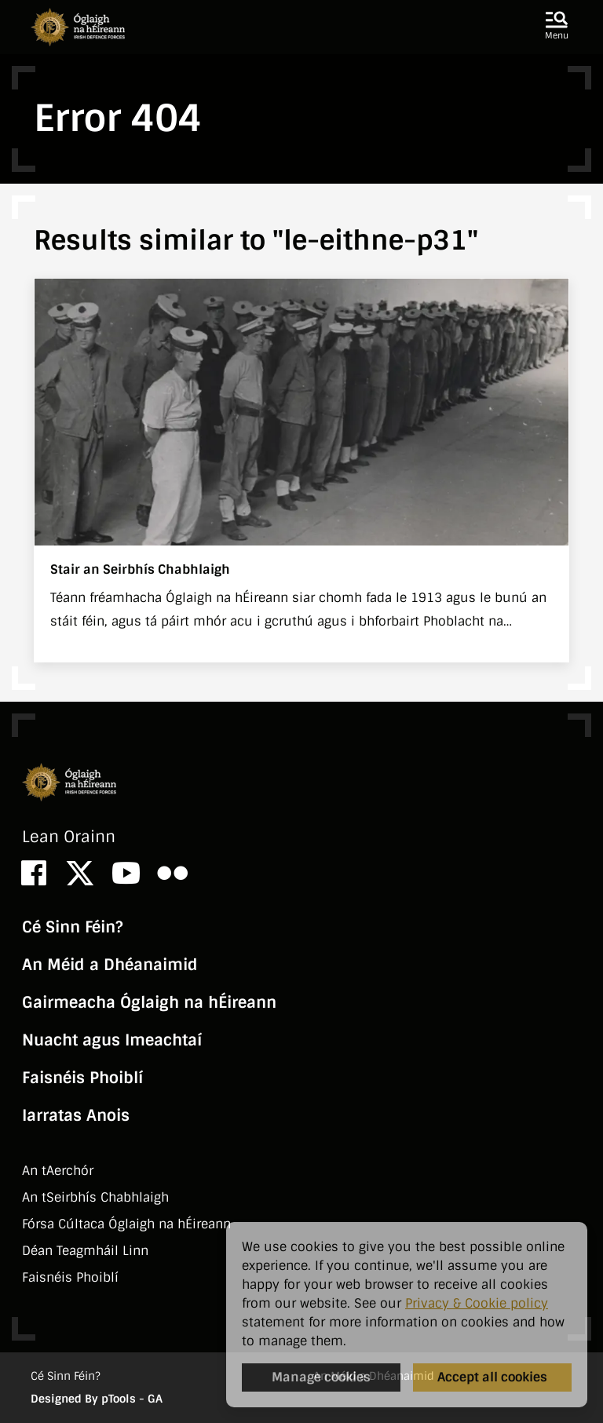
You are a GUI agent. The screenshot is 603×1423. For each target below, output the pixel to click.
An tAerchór (57, 1170)
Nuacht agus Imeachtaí (112, 1040)
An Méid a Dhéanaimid (110, 964)
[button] (556, 27)
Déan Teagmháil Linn (85, 1250)
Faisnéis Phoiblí (82, 1077)
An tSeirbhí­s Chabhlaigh (95, 1197)
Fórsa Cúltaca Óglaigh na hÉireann (126, 1224)
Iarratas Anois (76, 1115)
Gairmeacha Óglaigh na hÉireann (149, 1002)
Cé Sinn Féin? (72, 927)
